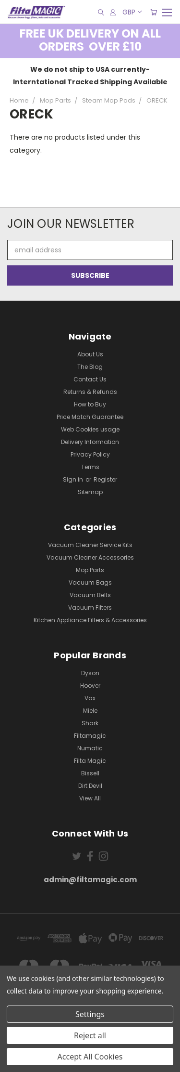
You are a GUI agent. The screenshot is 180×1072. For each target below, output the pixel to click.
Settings (90, 1014)
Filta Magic (90, 761)
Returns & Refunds (90, 392)
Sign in (73, 479)
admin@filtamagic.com (90, 880)
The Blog (90, 367)
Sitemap (90, 492)
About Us (90, 354)
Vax (90, 698)
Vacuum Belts (90, 595)
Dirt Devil (90, 786)
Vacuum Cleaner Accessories (90, 557)
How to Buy (90, 404)
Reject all (90, 1035)
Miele (90, 710)
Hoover (90, 685)
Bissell (90, 773)
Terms (90, 467)
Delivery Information (90, 442)
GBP (131, 12)
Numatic (90, 748)
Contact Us (90, 379)
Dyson (90, 673)
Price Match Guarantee (90, 417)
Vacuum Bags (90, 582)
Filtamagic (90, 736)
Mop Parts (90, 570)
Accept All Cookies (90, 1056)
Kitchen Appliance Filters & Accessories (90, 620)
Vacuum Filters (90, 607)
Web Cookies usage (90, 429)
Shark (90, 723)
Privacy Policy (90, 454)
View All (90, 798)
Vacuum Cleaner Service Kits (90, 545)
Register (105, 479)
